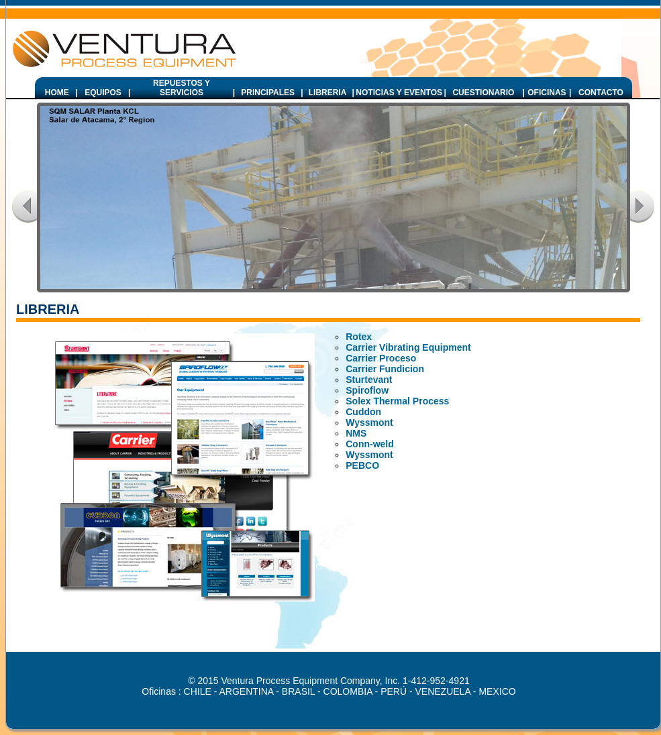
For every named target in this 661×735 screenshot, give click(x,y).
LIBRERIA (328, 92)
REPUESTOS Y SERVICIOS (181, 87)
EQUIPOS (103, 92)
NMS (356, 433)
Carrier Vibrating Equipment (408, 347)
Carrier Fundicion (385, 368)
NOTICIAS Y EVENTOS (399, 92)
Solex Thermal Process (397, 401)
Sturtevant (369, 379)
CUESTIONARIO (483, 92)
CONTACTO (600, 92)
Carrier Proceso (381, 358)
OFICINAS (546, 92)
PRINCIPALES (268, 92)
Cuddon (363, 411)
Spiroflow (367, 390)
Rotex (359, 336)
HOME (57, 92)
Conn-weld (370, 444)
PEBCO (362, 465)
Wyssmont (369, 422)
